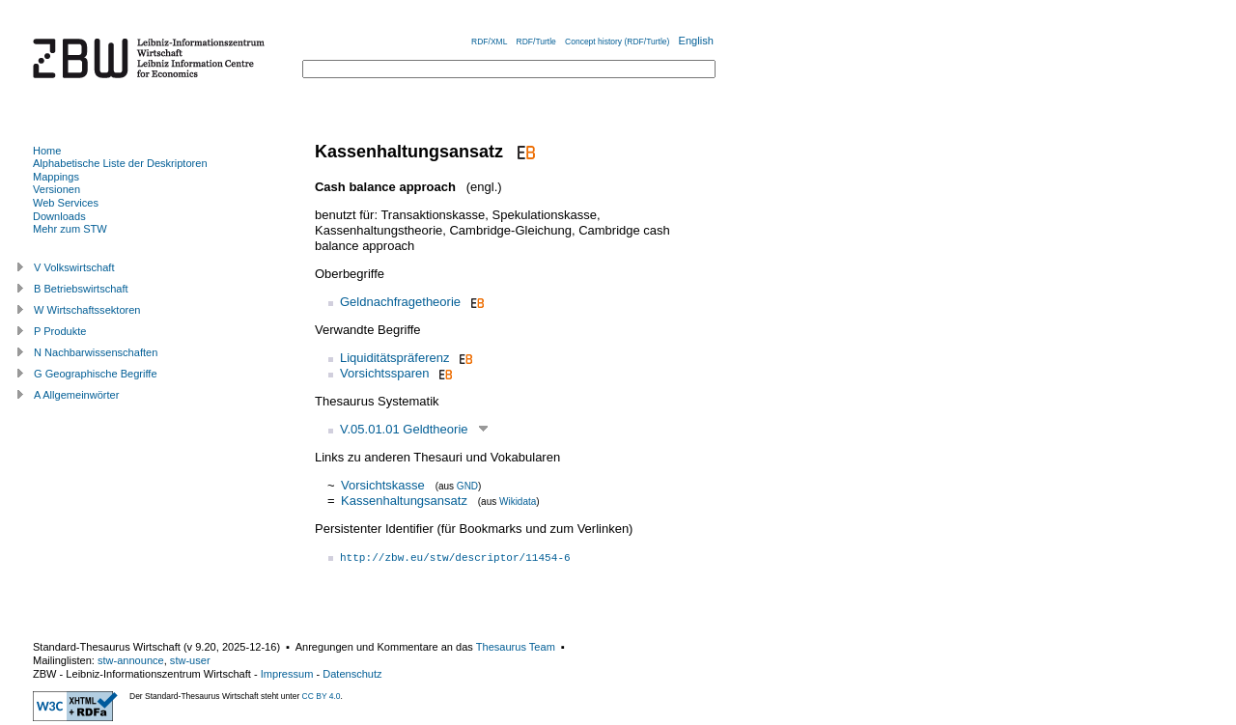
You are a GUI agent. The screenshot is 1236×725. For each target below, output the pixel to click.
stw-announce (131, 660)
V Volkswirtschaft (74, 267)
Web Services (65, 203)
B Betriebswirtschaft (81, 288)
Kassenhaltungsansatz (404, 500)
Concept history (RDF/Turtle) (617, 41)
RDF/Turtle (536, 41)
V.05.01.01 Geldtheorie (404, 429)
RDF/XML (489, 41)
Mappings (56, 176)
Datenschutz (352, 674)
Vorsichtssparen (385, 373)
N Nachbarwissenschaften (95, 352)
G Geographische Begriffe (95, 373)
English (696, 40)
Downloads (59, 216)
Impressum (287, 674)
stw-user (190, 660)
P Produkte (60, 331)
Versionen (56, 189)
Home (47, 150)
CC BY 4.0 (321, 696)
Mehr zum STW (70, 229)
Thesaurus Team (515, 647)
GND (467, 486)
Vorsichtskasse (383, 485)
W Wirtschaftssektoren (87, 310)
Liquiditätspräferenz (394, 357)
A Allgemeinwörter (76, 395)
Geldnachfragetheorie (400, 301)
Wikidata (517, 501)
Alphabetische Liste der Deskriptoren (120, 163)
